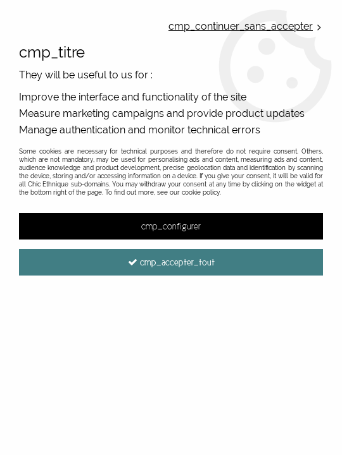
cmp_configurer (171, 226)
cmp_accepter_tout (171, 262)
